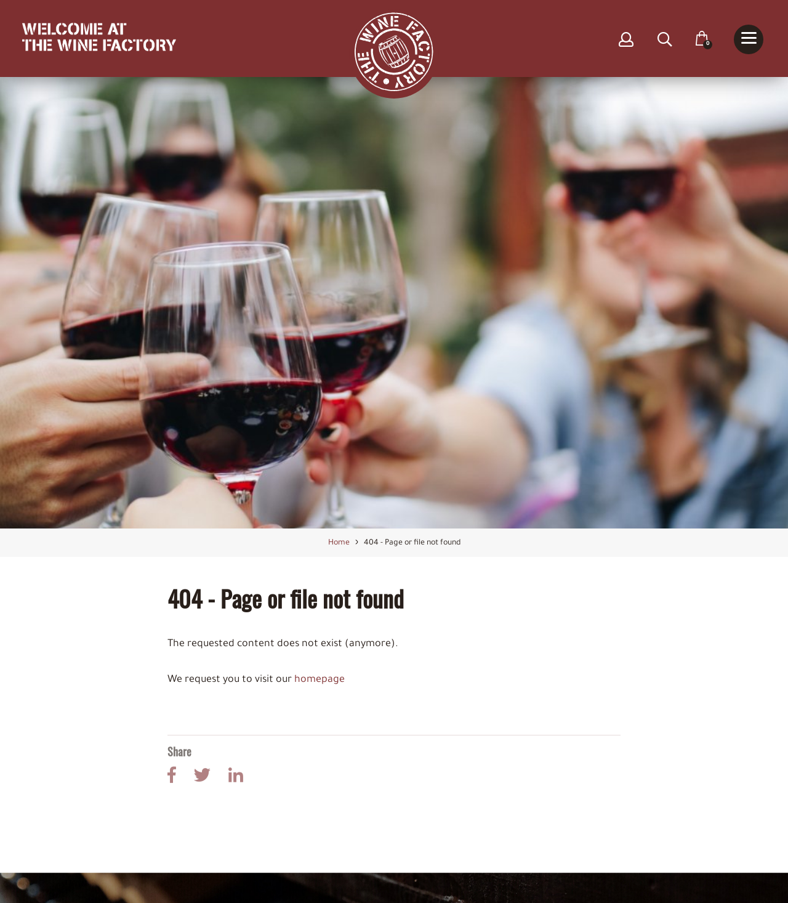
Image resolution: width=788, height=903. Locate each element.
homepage (319, 680)
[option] (394, 303)
